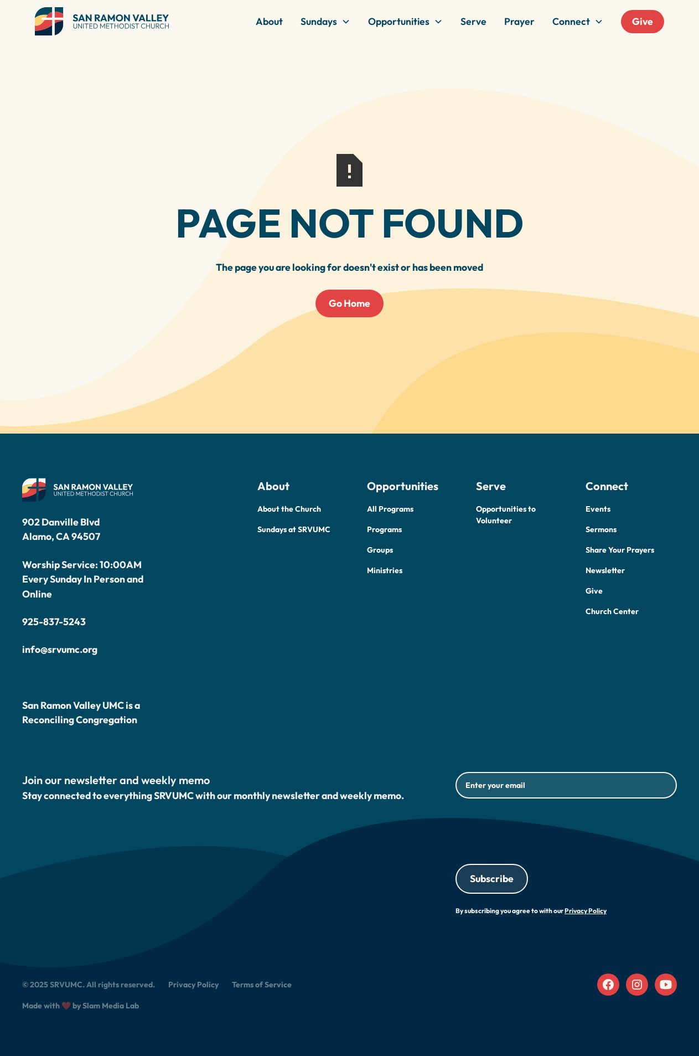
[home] (102, 21)
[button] (325, 21)
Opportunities (398, 21)
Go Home (349, 303)
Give (642, 21)
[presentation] (539, 829)
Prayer (519, 21)
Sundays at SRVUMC (293, 529)
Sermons (601, 529)
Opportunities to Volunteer (506, 515)
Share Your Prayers (620, 550)
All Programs (390, 509)
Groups (380, 550)
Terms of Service (262, 985)
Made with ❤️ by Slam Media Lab (80, 1006)
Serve (473, 21)
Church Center (612, 611)
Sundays (319, 21)
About (269, 21)
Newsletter (605, 570)
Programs (384, 529)
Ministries (384, 570)
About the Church (289, 509)
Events (598, 509)
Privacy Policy (193, 985)
